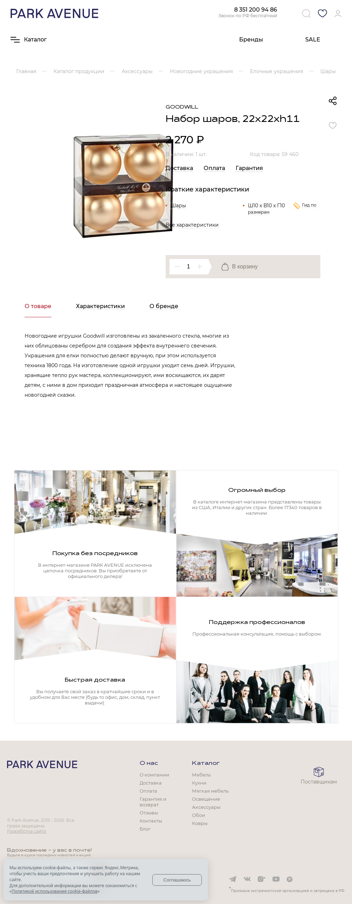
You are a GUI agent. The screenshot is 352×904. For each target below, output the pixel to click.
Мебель (201, 775)
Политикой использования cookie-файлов (54, 891)
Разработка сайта (26, 831)
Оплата (214, 168)
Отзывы (149, 812)
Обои (198, 815)
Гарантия (249, 168)
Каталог (206, 763)
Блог (145, 829)
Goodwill (182, 107)
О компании (154, 775)
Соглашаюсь (177, 880)
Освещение (206, 799)
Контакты (151, 821)
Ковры (199, 823)
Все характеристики (192, 225)
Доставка (179, 168)
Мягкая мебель (210, 791)
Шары (178, 205)
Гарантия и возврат (153, 801)
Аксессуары (206, 807)
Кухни (199, 783)
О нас (149, 763)
